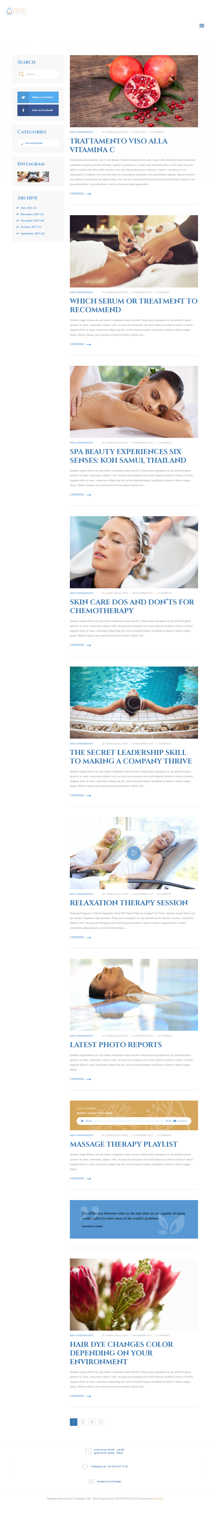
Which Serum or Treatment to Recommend (134, 306)
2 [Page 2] (84, 1422)
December (30, 215)
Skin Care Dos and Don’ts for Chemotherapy (132, 608)
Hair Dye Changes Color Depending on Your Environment (121, 1355)
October (29, 228)
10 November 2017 (142, 1137)
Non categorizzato (81, 132)
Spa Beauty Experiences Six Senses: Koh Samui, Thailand (128, 457)
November (30, 221)
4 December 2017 (142, 293)
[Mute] (175, 1122)
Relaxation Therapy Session (129, 905)
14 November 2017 (142, 1037)
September (30, 234)
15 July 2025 (139, 132)
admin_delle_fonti (117, 132)
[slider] (128, 1122)
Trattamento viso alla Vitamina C (119, 146)
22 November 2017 (142, 745)
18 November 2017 (142, 895)
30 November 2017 (142, 443)
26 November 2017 (142, 594)
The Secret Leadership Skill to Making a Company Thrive (131, 758)
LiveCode (157, 1500)
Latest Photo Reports (116, 1046)
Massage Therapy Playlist (124, 1146)
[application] (134, 1122)
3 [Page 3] (93, 1422)
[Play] (82, 1122)
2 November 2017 (142, 1337)
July (26, 208)
